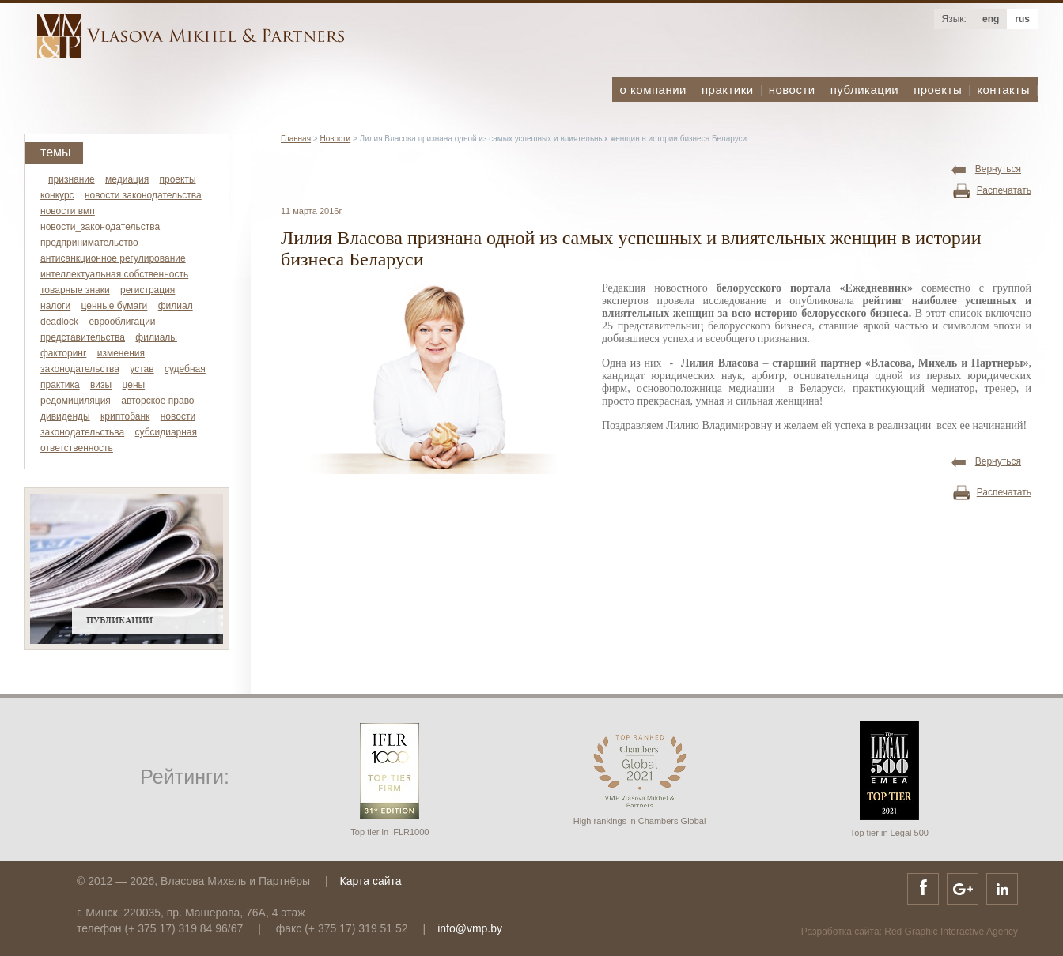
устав (141, 368)
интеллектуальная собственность (114, 274)
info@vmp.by (469, 928)
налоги (55, 305)
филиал (175, 305)
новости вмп (67, 210)
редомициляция (75, 400)
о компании (653, 89)
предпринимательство (89, 242)
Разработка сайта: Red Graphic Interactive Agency (909, 931)
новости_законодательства (100, 226)
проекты (938, 89)
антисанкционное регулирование (113, 258)
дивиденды (65, 416)
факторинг (63, 353)
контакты (1003, 89)
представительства (82, 337)
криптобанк (124, 416)
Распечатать (1004, 190)
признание (71, 179)
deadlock (59, 321)
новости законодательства (143, 195)
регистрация (147, 289)
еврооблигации (122, 321)
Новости (335, 138)
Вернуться (998, 169)
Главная (296, 138)
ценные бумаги (114, 305)
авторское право (157, 400)
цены (134, 384)
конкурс (57, 195)
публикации (864, 89)
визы (101, 384)
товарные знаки (75, 289)
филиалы (156, 337)
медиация (127, 179)
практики (728, 89)
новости (792, 89)
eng (990, 18)
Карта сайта (371, 881)
